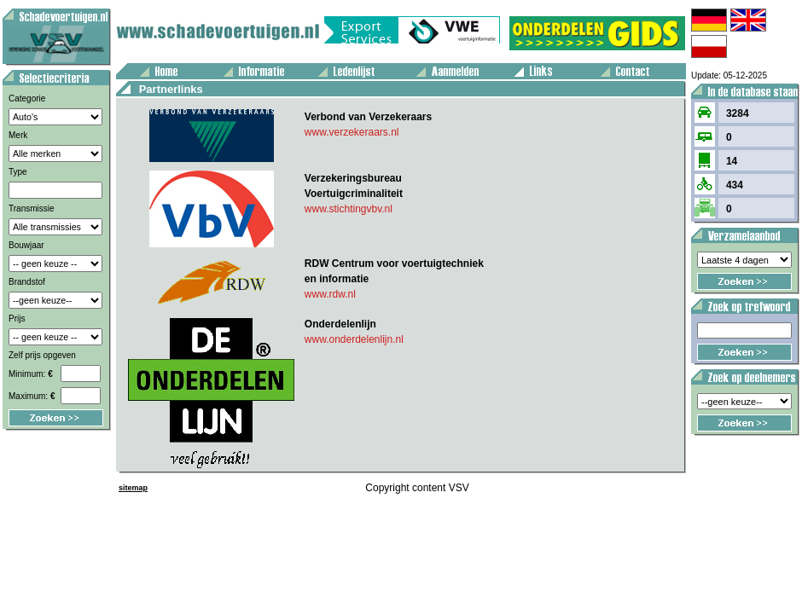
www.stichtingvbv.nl (348, 209)
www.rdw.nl (330, 294)
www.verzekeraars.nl (352, 132)
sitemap (133, 488)
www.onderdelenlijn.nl (354, 339)
